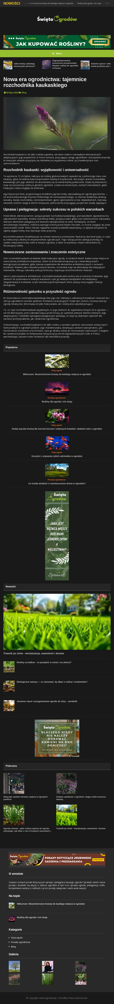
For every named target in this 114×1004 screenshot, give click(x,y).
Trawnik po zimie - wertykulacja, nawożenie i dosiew (33, 653)
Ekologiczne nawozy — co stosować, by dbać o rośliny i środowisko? (52, 682)
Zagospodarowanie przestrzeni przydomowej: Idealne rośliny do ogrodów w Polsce (65, 64)
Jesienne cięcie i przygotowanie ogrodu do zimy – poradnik (47, 701)
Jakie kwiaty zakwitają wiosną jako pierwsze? (24, 65)
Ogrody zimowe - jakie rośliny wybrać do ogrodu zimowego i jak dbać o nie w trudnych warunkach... (27, 829)
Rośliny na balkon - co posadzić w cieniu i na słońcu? (44, 662)
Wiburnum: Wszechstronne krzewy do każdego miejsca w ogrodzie (47, 3)
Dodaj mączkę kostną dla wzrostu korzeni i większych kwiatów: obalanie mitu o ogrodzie (57, 429)
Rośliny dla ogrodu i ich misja (90, 3)
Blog (24, 92)
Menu (57, 53)
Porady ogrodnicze (56, 398)
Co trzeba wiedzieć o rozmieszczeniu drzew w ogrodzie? (57, 483)
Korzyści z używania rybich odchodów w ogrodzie (57, 456)
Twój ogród (56, 370)
